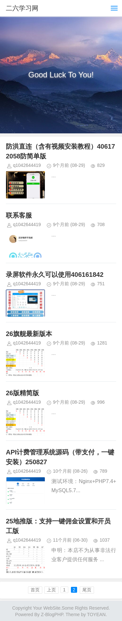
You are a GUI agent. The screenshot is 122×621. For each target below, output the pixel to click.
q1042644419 (27, 165)
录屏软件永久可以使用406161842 (54, 274)
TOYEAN (96, 614)
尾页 (86, 589)
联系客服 (19, 215)
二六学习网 (22, 8)
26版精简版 (22, 393)
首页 (35, 589)
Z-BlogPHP (52, 614)
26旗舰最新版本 (29, 333)
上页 (51, 589)
